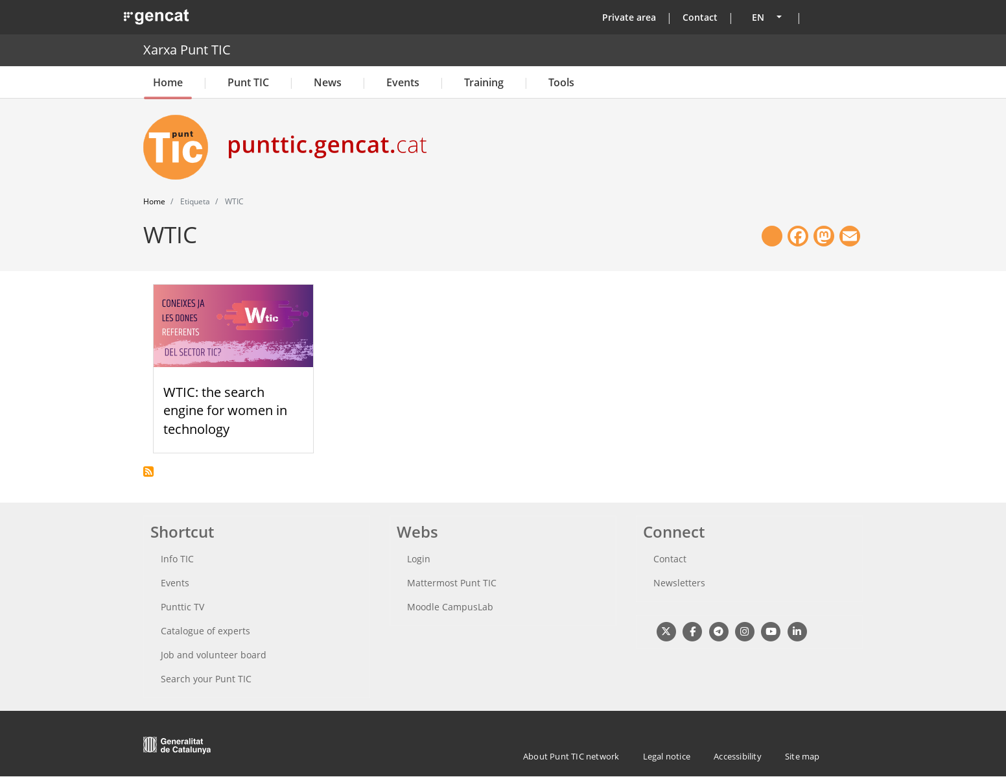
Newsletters (679, 583)
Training (484, 82)
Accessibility (738, 756)
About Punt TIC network (571, 756)
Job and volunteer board (213, 655)
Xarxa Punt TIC (187, 49)
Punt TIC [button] (248, 82)
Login (418, 559)
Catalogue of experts (205, 631)
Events (402, 82)
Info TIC (177, 559)
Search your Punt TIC (206, 679)
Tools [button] (561, 82)
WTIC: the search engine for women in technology (225, 410)
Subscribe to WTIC (148, 471)
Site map (802, 756)
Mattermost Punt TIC (452, 583)
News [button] (328, 82)
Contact (700, 17)
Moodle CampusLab (450, 607)
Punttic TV (182, 607)
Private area (629, 17)
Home (168, 82)
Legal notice (666, 756)
